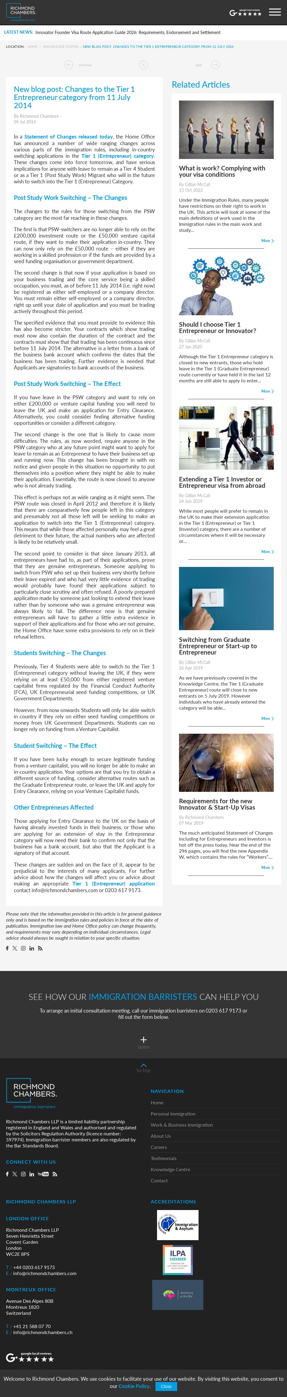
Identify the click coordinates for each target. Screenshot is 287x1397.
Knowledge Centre (61, 46)
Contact (159, 1181)
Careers (159, 1147)
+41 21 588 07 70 (28, 1326)
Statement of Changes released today (68, 136)
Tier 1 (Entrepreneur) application (114, 883)
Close (166, 1386)
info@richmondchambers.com (41, 1273)
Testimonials (164, 1158)
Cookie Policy (134, 1386)
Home (32, 46)
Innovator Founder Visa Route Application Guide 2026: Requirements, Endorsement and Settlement (128, 32)
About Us (161, 1136)
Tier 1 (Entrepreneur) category (118, 155)
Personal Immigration (173, 1114)
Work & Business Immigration (182, 1125)
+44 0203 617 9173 (30, 1267)
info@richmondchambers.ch (39, 1332)
